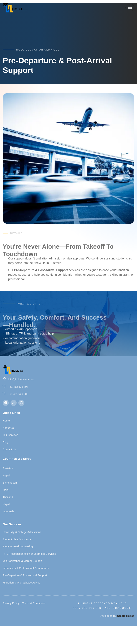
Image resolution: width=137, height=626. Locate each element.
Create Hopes (125, 615)
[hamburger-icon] (129, 7)
